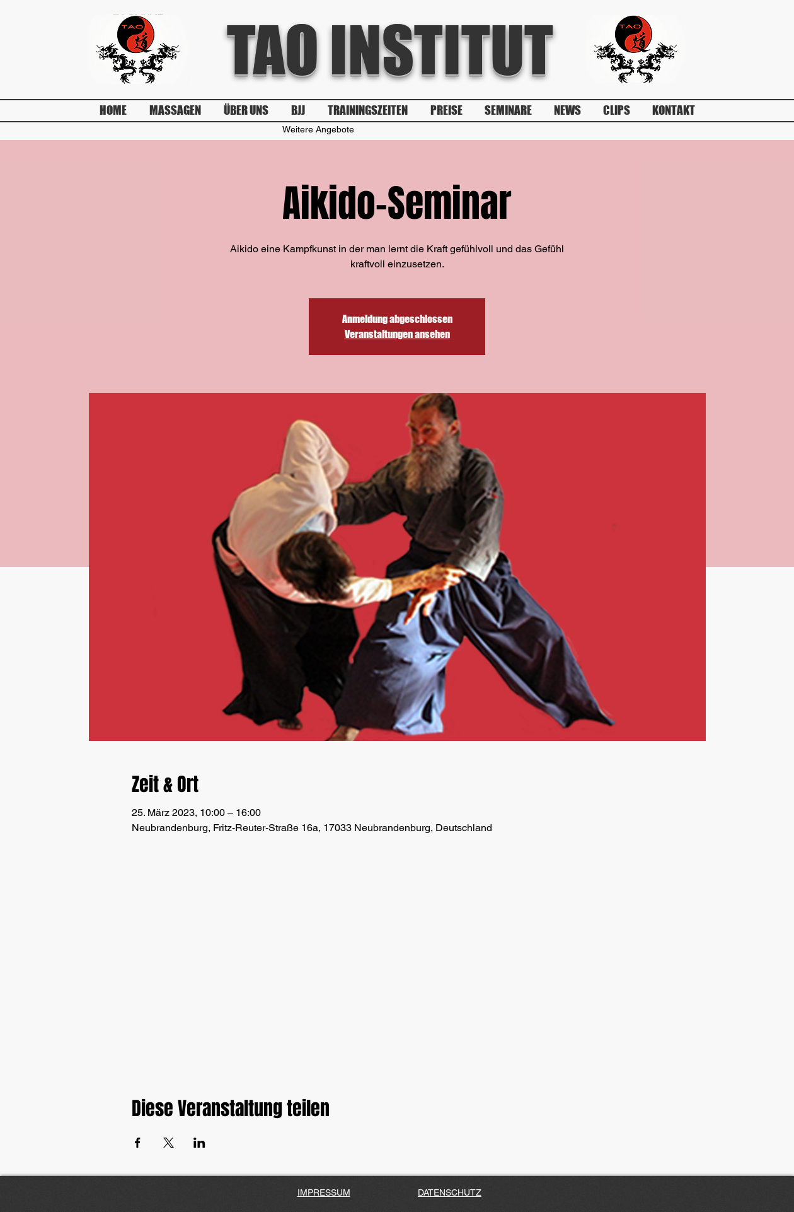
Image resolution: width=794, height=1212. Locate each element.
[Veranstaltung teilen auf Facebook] (138, 1143)
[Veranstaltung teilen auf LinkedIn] (199, 1143)
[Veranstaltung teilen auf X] (169, 1143)
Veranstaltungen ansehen (397, 334)
